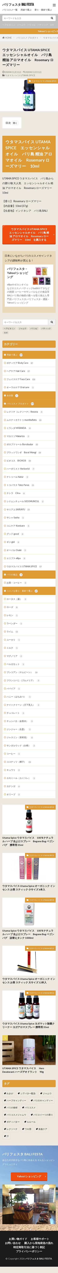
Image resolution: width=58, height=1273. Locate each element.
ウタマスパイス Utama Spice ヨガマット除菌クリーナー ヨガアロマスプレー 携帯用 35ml (28, 1025)
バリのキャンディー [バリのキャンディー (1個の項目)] (43, 1100)
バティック (42, 24)
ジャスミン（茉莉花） (20, 737)
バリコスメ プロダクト (27, 37)
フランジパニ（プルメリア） (23, 680)
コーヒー (13, 753)
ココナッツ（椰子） (19, 762)
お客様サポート (40, 1238)
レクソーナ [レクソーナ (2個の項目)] (12, 1129)
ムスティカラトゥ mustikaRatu (24, 420)
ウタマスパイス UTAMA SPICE (20, 75)
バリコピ (31, 24)
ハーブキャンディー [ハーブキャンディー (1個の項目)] (16, 1100)
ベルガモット (16, 664)
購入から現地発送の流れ (38, 1243)
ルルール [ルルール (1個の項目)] (31, 1121)
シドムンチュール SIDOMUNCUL (25, 501)
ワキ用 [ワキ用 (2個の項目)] (28, 1129)
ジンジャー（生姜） (19, 729)
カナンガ (13, 786)
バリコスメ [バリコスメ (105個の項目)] (30, 1107)
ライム (12, 631)
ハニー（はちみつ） (19, 696)
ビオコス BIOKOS (19, 460)
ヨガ (52, 24)
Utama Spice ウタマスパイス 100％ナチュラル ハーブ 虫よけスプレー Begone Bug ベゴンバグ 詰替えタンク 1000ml (28, 934)
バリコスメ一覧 (9, 9)
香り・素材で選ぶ (43, 9)
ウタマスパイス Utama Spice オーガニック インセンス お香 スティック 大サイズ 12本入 (28, 980)
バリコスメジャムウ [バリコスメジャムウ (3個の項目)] (16, 1114)
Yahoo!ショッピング (29, 1176)
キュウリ (13, 770)
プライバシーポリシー (29, 1251)
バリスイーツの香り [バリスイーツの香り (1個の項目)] (43, 1114)
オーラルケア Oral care (20, 387)
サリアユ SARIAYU (18, 509)
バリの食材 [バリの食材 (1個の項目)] (12, 1107)
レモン (12, 615)
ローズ (12, 607)
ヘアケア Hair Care (18, 371)
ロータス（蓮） (17, 599)
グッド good (15, 534)
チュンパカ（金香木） (20, 721)
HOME (8, 37)
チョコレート (16, 713)
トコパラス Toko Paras (20, 485)
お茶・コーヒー (17, 582)
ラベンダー (15, 623)
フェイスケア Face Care (21, 379)
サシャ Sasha (15, 517)
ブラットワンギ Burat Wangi (24, 452)
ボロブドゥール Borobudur (22, 444)
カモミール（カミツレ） (21, 778)
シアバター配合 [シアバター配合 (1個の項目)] (28, 1093)
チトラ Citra (16, 493)
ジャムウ (21, 24)
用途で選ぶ (26, 9)
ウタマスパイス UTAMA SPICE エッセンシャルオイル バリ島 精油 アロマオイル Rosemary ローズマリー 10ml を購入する (29, 234)
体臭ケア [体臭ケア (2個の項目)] (43, 1129)
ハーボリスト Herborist (21, 468)
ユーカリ (13, 639)
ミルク (12, 648)
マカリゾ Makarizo (18, 436)
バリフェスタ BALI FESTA (18, 4)
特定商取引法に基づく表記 (29, 1247)
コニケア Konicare (18, 525)
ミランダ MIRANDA (19, 428)
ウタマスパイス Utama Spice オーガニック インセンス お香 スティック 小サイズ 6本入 (28, 888)
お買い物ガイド (18, 1238)
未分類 (12, 395)
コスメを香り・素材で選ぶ (22, 591)
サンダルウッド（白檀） (21, 745)
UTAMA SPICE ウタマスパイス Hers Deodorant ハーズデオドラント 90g (24, 1070)
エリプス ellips (16, 558)
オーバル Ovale (17, 550)
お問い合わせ (13, 1243)
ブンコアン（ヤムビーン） (22, 672)
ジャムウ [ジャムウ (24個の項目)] (47, 1093)
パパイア (13, 688)
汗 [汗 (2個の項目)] (8, 1136)
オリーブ (13, 794)
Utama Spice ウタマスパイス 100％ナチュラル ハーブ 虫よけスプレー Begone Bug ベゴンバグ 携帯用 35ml (28, 841)
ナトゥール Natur (18, 477)
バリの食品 (15, 574)
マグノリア (15, 656)
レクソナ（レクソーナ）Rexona (25, 411)
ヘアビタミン (8, 24)
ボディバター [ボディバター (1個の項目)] (13, 1121)
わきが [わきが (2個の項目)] (10, 1093)
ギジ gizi (13, 542)
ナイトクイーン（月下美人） (23, 705)
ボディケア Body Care (20, 363)
